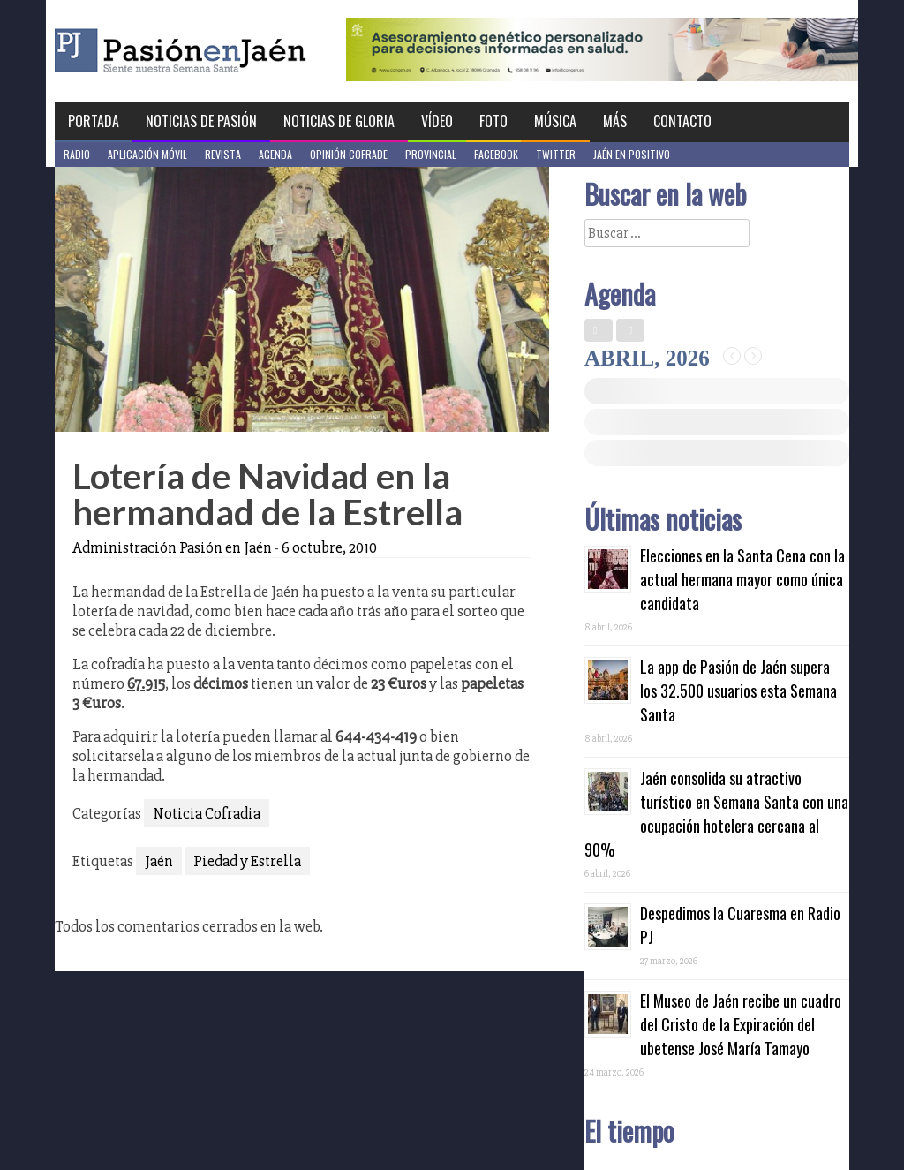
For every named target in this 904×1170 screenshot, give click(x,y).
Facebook (496, 154)
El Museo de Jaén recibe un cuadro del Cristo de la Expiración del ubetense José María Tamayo (740, 1024)
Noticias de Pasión (201, 121)
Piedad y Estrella (247, 861)
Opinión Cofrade (349, 154)
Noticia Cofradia (206, 813)
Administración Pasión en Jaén (172, 547)
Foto (493, 121)
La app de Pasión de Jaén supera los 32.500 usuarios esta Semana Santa (738, 690)
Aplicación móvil (147, 154)
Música (555, 121)
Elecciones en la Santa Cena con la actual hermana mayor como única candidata (742, 579)
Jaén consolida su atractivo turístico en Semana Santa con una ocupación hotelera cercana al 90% (716, 813)
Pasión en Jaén (228, 51)
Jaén (159, 861)
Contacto (682, 121)
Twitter (556, 154)
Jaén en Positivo (631, 154)
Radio (77, 154)
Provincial (430, 154)
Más (615, 121)
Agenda (275, 154)
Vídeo (437, 121)
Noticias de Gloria (339, 121)
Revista (223, 154)
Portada (93, 121)
